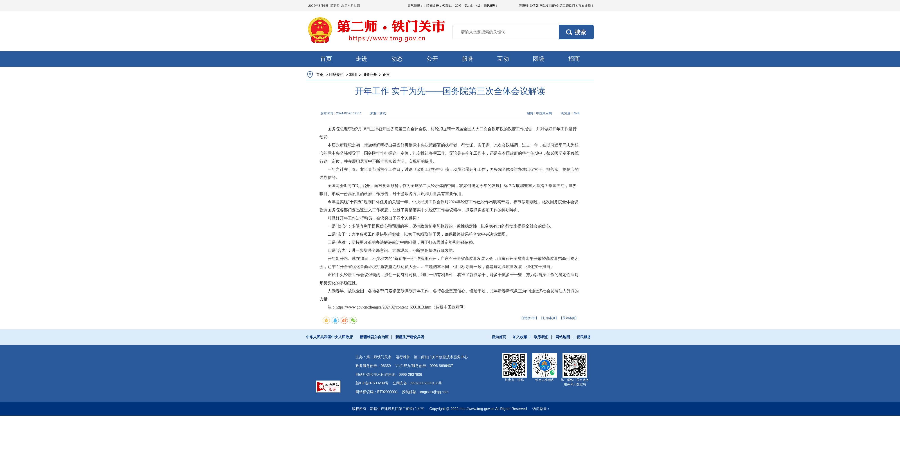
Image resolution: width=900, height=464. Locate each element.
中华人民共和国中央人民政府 (329, 337)
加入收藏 (520, 337)
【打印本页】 (549, 318)
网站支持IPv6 (549, 5)
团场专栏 (336, 75)
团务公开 (369, 75)
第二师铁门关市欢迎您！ (576, 5)
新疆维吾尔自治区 (374, 337)
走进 (361, 58)
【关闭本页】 (568, 318)
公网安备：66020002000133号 (417, 383)
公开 (432, 58)
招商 (574, 58)
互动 (503, 58)
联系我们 (541, 337)
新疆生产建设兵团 (409, 337)
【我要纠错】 (529, 318)
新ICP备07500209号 (372, 383)
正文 (386, 75)
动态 (397, 58)
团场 (538, 58)
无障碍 (523, 5)
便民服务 (584, 337)
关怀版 (534, 5)
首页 (326, 58)
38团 (353, 75)
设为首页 (499, 337)
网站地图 (563, 337)
